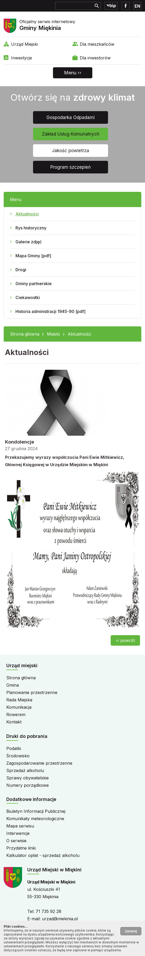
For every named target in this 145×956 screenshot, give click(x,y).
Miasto (53, 334)
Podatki (13, 748)
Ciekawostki (27, 297)
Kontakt (14, 721)
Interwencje (18, 833)
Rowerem (15, 714)
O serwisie (16, 840)
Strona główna (24, 334)
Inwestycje (21, 57)
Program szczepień (70, 167)
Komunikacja (18, 707)
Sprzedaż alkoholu (25, 770)
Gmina (12, 685)
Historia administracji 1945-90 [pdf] (50, 311)
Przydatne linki (21, 848)
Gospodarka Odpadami (70, 117)
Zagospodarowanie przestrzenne (39, 763)
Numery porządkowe (27, 785)
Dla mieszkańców (97, 44)
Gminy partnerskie (33, 283)
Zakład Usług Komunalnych (70, 134)
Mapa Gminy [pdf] (33, 255)
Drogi (20, 269)
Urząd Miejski (24, 44)
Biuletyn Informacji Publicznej (35, 811)
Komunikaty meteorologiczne (35, 818)
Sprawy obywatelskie (27, 777)
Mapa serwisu (20, 826)
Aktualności (27, 214)
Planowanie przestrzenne (31, 692)
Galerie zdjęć (28, 241)
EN (137, 6)
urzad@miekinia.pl (60, 918)
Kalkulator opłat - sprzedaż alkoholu (42, 855)
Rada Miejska (19, 699)
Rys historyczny (30, 227)
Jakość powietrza (70, 150)
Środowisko (18, 755)
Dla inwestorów (95, 57)
